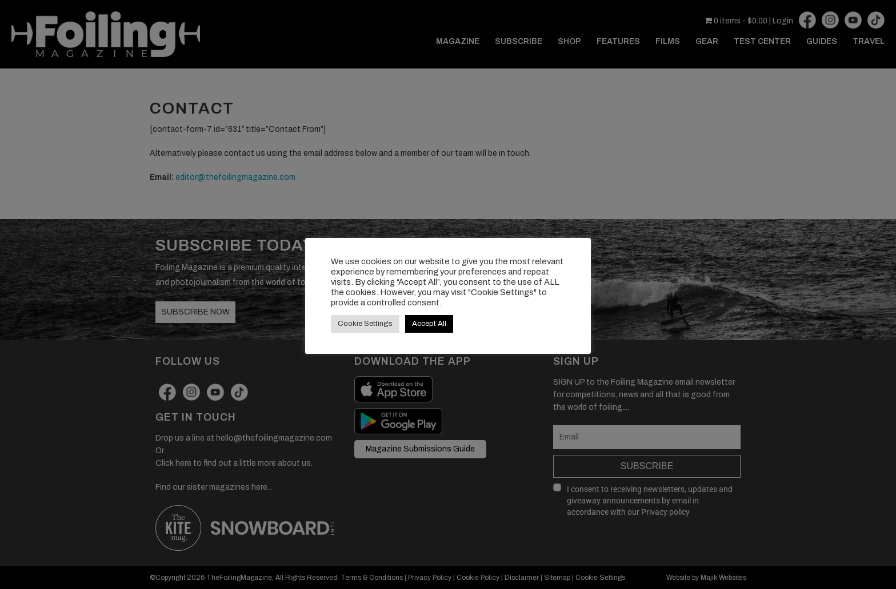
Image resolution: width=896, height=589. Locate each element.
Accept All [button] (429, 324)
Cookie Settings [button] (365, 324)
